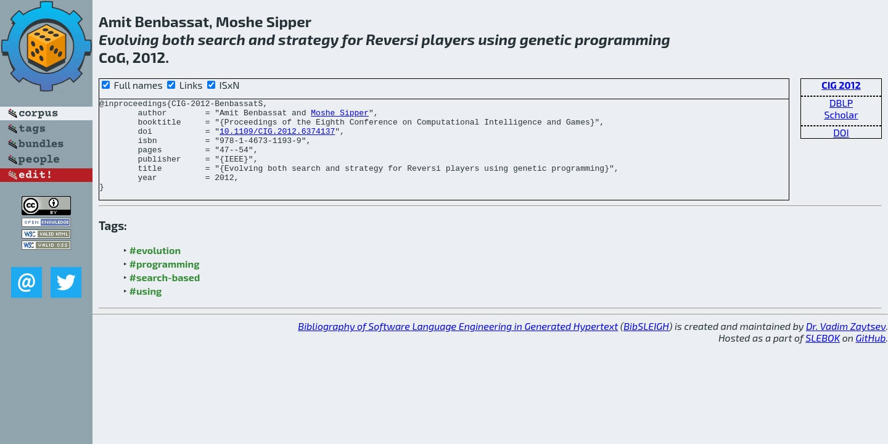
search (221, 39)
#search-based (165, 296)
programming (622, 39)
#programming (165, 282)
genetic (546, 39)
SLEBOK (822, 356)
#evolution (155, 268)
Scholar (841, 114)
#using (146, 309)
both (178, 39)
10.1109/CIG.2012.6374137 (277, 138)
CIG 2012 (841, 85)
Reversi (392, 39)
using (497, 39)
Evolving (129, 39)
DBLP (841, 103)
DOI (841, 132)
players (448, 39)
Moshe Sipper (340, 115)
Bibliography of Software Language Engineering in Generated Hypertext (458, 344)
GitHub (871, 356)
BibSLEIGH (645, 344)
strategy (308, 39)
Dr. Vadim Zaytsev (846, 344)
